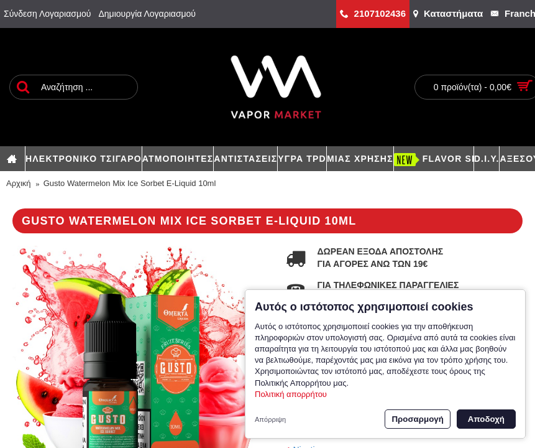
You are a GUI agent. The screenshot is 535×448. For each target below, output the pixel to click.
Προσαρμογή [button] (417, 419)
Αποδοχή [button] (486, 419)
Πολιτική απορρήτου (291, 394)
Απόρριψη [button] (270, 419)
